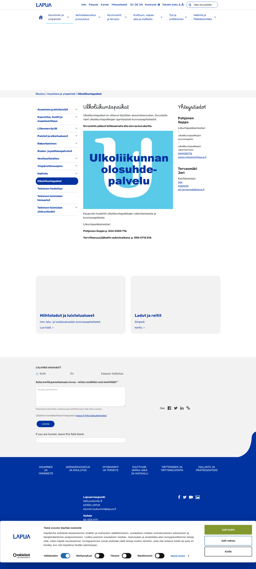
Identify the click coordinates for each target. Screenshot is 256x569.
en (141, 5)
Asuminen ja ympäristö (58, 17)
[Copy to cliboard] (188, 408)
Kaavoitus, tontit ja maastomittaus (49, 119)
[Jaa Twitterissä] (175, 408)
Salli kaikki (228, 536)
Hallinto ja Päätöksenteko (205, 17)
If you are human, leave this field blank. (60, 434)
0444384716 (185, 153)
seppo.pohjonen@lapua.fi (192, 157)
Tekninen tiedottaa (49, 188)
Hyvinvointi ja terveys (117, 17)
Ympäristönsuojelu (50, 166)
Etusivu (40, 94)
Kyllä (41, 373)
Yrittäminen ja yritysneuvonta (172, 468)
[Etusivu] (41, 17)
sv (132, 5)
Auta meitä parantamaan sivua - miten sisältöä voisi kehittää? (77, 382)
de (136, 5)
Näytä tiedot (178, 562)
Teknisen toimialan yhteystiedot (49, 209)
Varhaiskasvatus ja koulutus (88, 17)
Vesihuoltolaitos (48, 158)
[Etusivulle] (44, 4)
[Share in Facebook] (169, 408)
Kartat (105, 5)
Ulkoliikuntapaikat (49, 181)
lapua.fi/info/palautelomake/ (91, 415)
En (70, 373)
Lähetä (45, 424)
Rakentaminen (47, 143)
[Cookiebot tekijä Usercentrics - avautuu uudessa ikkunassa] (21, 562)
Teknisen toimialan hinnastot (49, 198)
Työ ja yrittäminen (178, 17)
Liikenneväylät (47, 128)
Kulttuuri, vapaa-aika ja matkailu (148, 17)
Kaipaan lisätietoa (110, 373)
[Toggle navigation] (40, 219)
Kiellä (228, 558)
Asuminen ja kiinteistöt (52, 109)
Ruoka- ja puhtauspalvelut (54, 151)
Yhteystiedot (119, 5)
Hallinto (42, 173)
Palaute (93, 5)
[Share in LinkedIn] (182, 408)
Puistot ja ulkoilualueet (52, 136)
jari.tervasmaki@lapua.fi (191, 189)
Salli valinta (228, 547)
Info (83, 5)
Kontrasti (150, 5)
